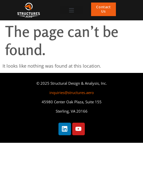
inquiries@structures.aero (71, 92)
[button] (71, 10)
